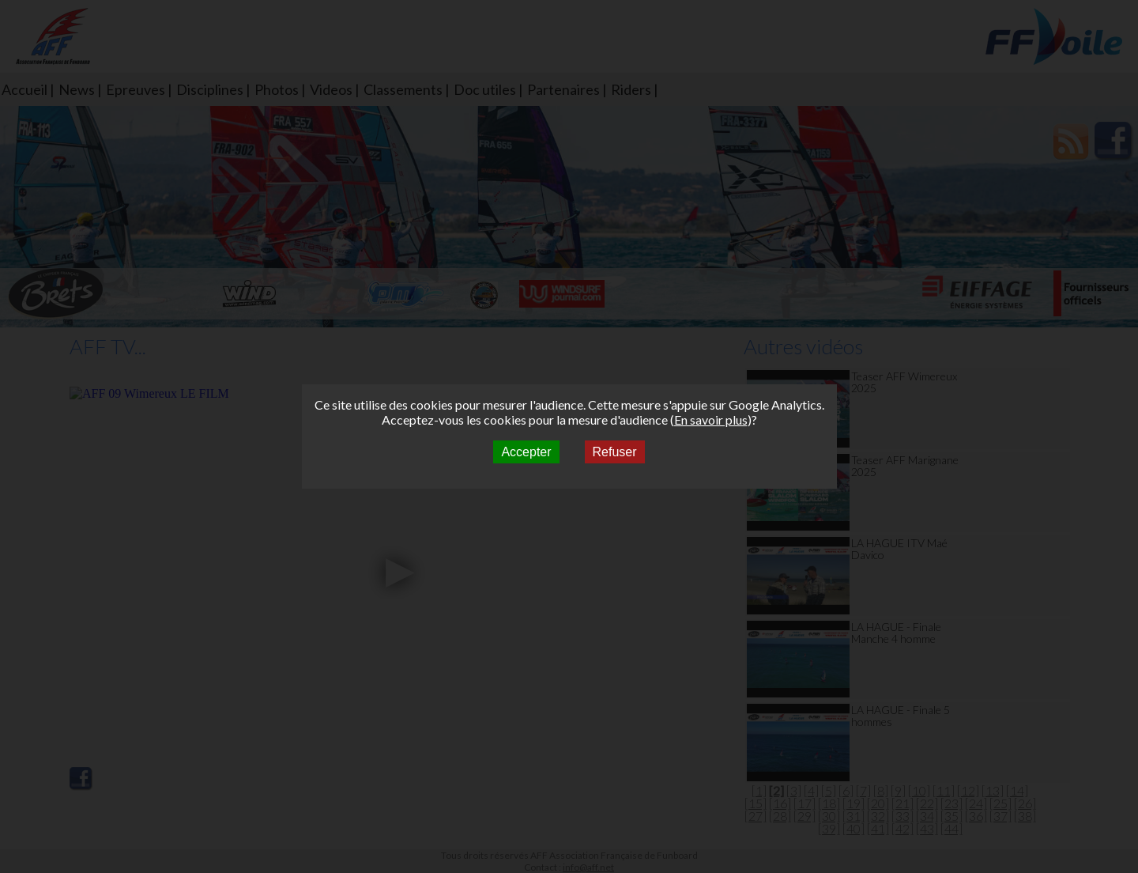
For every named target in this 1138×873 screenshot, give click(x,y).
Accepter (526, 452)
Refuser (615, 452)
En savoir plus (711, 419)
